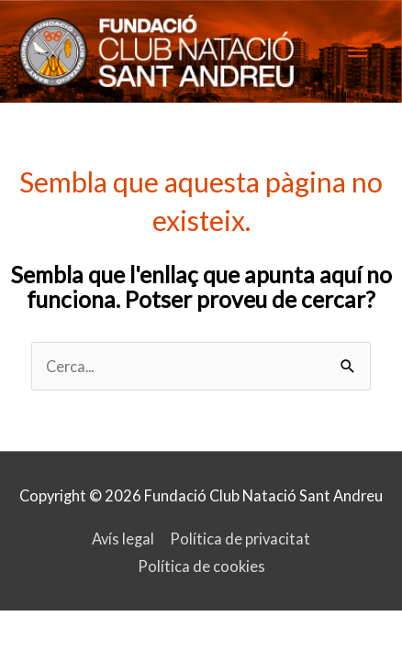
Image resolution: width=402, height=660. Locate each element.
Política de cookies (201, 566)
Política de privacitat (240, 538)
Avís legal (123, 538)
